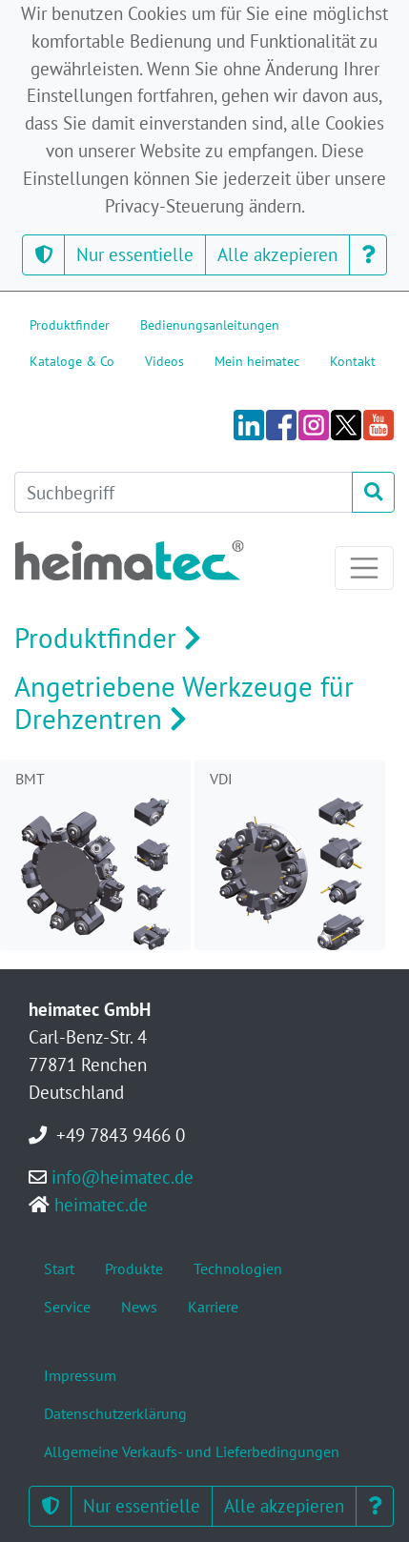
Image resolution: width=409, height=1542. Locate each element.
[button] (43, 254)
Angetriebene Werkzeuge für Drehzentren (184, 703)
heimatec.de (101, 1204)
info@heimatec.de (122, 1176)
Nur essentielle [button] (135, 254)
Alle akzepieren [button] (277, 254)
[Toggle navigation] (364, 568)
